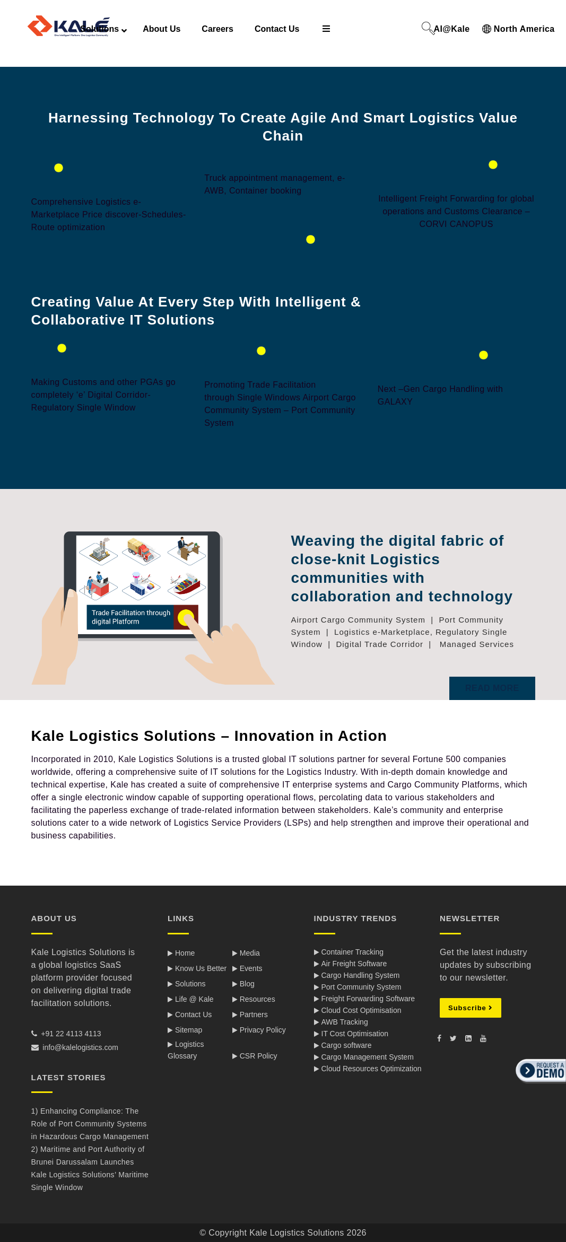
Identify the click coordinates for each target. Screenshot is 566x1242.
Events (251, 968)
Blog (247, 983)
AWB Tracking (344, 1022)
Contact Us (193, 1014)
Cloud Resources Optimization (371, 1068)
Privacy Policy (263, 1030)
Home (185, 953)
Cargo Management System (367, 1057)
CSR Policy (258, 1056)
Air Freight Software (354, 963)
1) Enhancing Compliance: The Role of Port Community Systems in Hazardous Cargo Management (90, 1124)
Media (250, 953)
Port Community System (361, 987)
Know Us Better (201, 968)
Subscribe (470, 1008)
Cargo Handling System (360, 975)
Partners (254, 1014)
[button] (539, 1084)
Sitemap (188, 1030)
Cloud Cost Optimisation (361, 1010)
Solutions (190, 983)
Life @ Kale (194, 999)
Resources (257, 999)
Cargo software (346, 1045)
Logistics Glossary (186, 1050)
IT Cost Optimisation (355, 1033)
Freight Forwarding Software (368, 998)
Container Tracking (352, 952)
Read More (492, 688)
